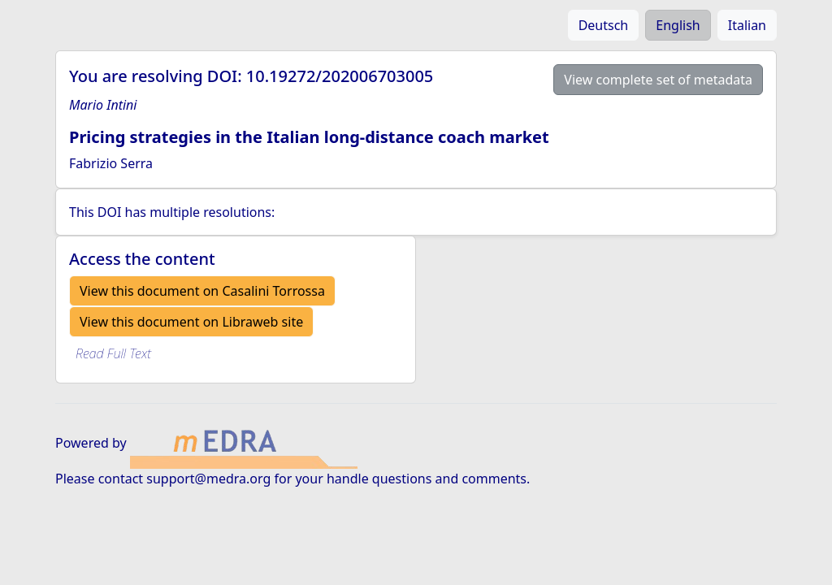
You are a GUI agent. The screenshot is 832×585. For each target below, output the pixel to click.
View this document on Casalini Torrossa (202, 291)
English (678, 25)
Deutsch (603, 25)
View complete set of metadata (658, 80)
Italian (747, 25)
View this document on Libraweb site (191, 322)
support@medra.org (208, 479)
